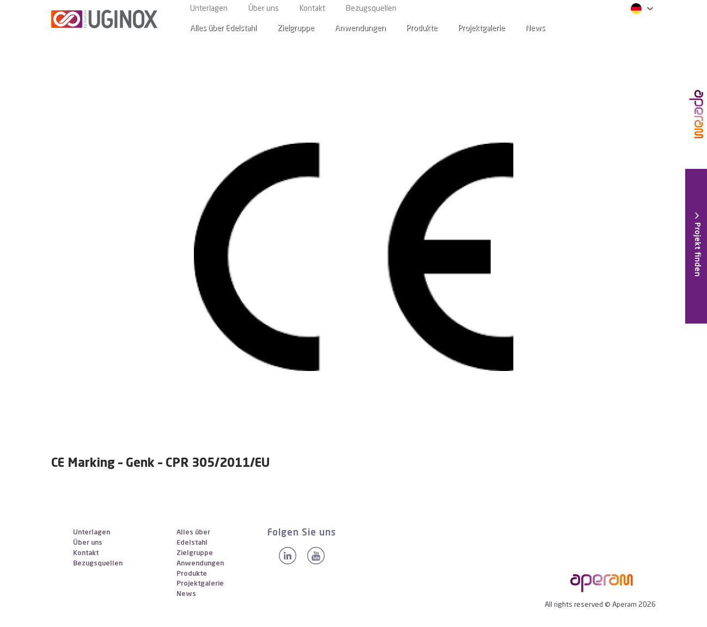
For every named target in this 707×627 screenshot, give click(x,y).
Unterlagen (209, 9)
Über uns (263, 9)
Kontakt (312, 9)
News (186, 594)
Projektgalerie (481, 28)
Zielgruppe (295, 28)
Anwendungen (360, 28)
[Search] (639, 28)
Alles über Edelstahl (223, 28)
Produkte (421, 28)
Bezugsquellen (371, 9)
